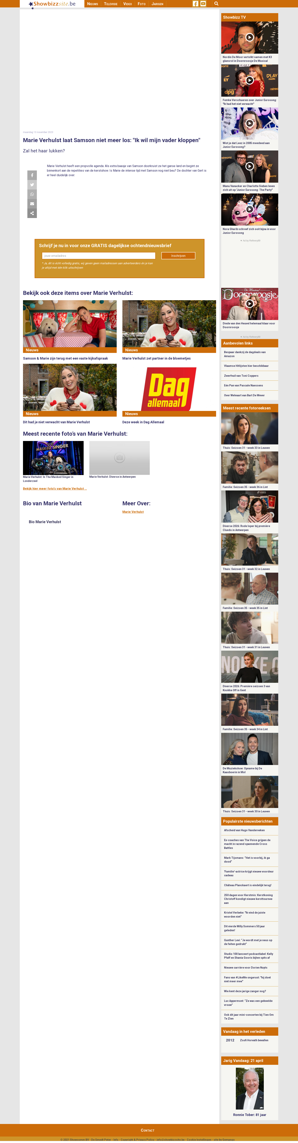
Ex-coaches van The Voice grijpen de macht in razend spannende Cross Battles (247, 844)
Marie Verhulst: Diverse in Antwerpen (112, 476)
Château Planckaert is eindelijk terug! (247, 885)
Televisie (110, 4)
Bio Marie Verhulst (45, 522)
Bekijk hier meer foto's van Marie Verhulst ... (55, 488)
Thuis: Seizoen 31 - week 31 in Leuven (246, 647)
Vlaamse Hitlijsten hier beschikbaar (246, 365)
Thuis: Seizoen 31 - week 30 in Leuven (246, 811)
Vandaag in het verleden (244, 1031)
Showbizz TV (234, 17)
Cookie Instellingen (199, 1139)
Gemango (228, 1139)
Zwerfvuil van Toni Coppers (241, 375)
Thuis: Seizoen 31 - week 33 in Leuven (246, 447)
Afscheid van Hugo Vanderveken (244, 830)
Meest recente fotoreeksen (247, 408)
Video (127, 4)
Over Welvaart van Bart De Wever (244, 395)
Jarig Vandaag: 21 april (243, 1060)
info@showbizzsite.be (171, 1139)
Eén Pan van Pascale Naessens (243, 385)
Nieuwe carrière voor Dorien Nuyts (245, 967)
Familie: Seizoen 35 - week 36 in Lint (245, 487)
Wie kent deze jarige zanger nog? (245, 991)
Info (115, 1139)
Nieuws (92, 4)
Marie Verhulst (133, 512)
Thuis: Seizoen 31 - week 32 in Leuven (246, 569)
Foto (142, 4)
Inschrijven (178, 256)
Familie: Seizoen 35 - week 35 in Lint (245, 608)
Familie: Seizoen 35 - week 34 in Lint (245, 729)
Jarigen (157, 4)
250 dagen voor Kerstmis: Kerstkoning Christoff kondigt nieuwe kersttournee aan (248, 899)
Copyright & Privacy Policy (137, 1139)
